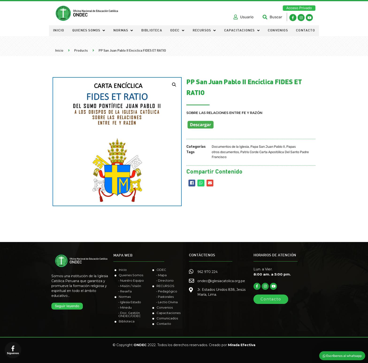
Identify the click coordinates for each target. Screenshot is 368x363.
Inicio (58, 30)
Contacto (305, 30)
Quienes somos (88, 30)
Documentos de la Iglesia (230, 147)
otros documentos (225, 152)
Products (81, 50)
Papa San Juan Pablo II (267, 147)
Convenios (278, 30)
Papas (291, 147)
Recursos (204, 30)
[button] (299, 8)
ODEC (177, 30)
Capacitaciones (242, 30)
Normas (123, 30)
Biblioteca (151, 30)
